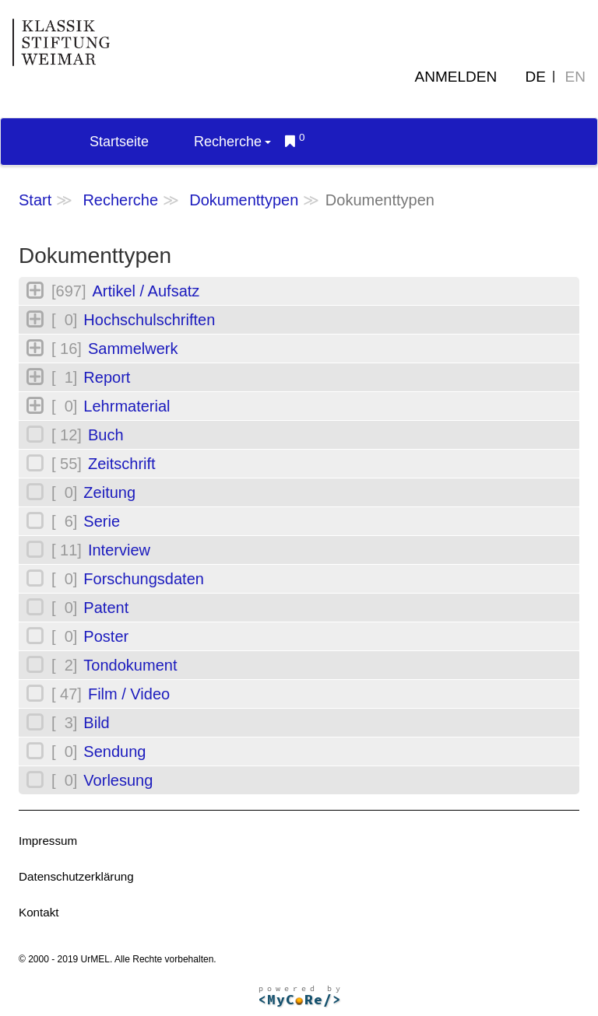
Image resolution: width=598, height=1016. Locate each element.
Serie (101, 521)
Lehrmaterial (126, 406)
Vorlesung (118, 780)
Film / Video (129, 693)
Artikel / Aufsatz (145, 291)
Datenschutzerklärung (76, 876)
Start (35, 199)
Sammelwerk (133, 348)
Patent (105, 607)
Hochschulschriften (149, 319)
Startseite (119, 141)
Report (106, 377)
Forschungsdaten (143, 578)
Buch (106, 434)
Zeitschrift (122, 463)
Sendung (114, 751)
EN (575, 76)
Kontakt (39, 912)
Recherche (232, 141)
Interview (119, 550)
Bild (96, 722)
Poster (105, 636)
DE (536, 76)
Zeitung (109, 492)
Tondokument (130, 665)
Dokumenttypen (243, 199)
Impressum (48, 840)
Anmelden (456, 76)
